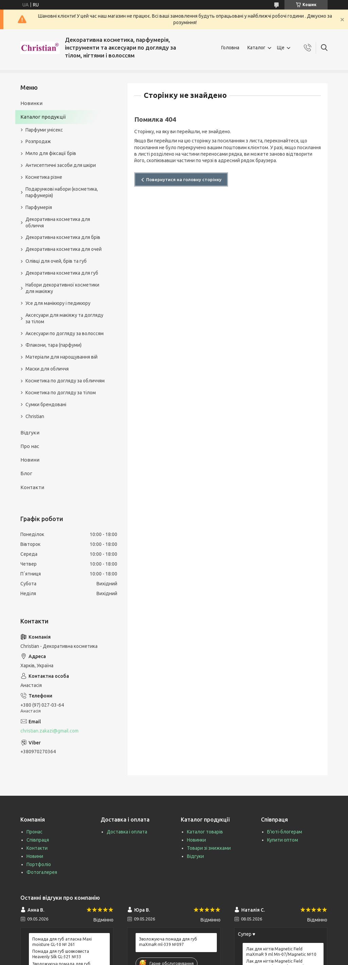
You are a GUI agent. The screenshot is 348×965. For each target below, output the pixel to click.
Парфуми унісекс (44, 130)
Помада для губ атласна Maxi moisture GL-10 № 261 (62, 942)
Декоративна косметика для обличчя (57, 222)
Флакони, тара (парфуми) (53, 345)
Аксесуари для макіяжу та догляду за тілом (64, 318)
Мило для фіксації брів (50, 153)
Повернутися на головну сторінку (184, 179)
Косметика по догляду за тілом (60, 392)
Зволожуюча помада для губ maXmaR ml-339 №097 (168, 942)
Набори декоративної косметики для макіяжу (62, 288)
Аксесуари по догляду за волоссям (64, 333)
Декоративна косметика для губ (61, 273)
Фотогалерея (42, 872)
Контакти (32, 487)
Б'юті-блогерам (284, 831)
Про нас (29, 446)
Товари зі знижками (209, 848)
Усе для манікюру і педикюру (57, 303)
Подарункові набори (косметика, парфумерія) (61, 192)
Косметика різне (43, 177)
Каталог (256, 47)
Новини (29, 460)
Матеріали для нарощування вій (61, 357)
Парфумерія (38, 207)
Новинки (31, 103)
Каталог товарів (205, 831)
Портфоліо (39, 864)
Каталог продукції (43, 117)
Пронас (34, 831)
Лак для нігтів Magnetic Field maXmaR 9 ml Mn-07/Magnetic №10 (281, 952)
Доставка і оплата (127, 831)
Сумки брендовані (45, 404)
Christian (34, 416)
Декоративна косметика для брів (62, 237)
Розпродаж (38, 141)
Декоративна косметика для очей (63, 249)
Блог (26, 473)
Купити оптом (282, 840)
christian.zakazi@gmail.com (49, 731)
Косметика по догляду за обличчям (65, 380)
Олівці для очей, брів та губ (56, 261)
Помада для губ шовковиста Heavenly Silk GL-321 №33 (60, 954)
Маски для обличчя (47, 369)
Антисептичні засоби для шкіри (60, 165)
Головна (230, 47)
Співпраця (38, 840)
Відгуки (29, 432)
